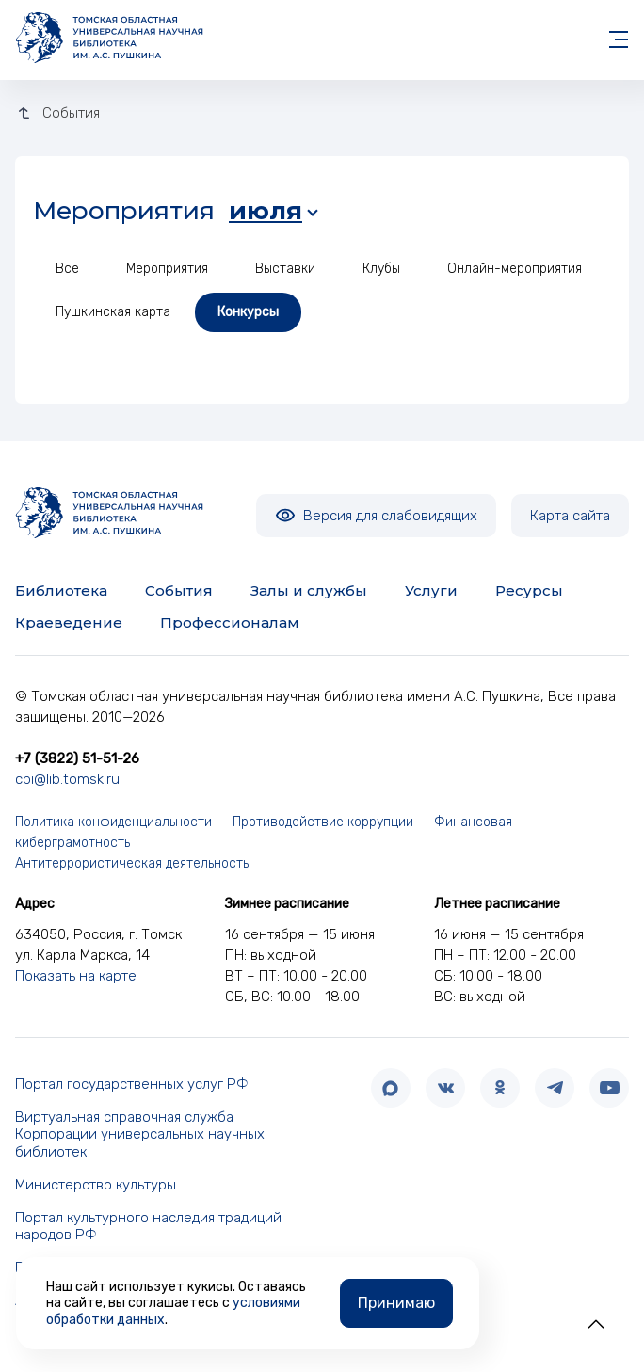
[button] (596, 1324)
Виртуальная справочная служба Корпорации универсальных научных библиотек (140, 1135)
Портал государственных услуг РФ (132, 1084)
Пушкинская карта (113, 312)
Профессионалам (229, 622)
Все (67, 269)
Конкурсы (248, 312)
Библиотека (61, 590)
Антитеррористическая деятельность (132, 863)
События (179, 590)
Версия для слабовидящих (376, 515)
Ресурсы (529, 590)
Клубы (381, 269)
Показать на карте (76, 975)
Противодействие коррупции (323, 822)
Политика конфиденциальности (113, 822)
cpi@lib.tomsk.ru (67, 779)
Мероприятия (167, 269)
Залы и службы (308, 590)
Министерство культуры (95, 1184)
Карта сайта (570, 515)
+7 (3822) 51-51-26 (77, 758)
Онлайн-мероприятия (514, 269)
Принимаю (396, 1303)
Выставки (285, 269)
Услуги (431, 590)
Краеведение (68, 622)
